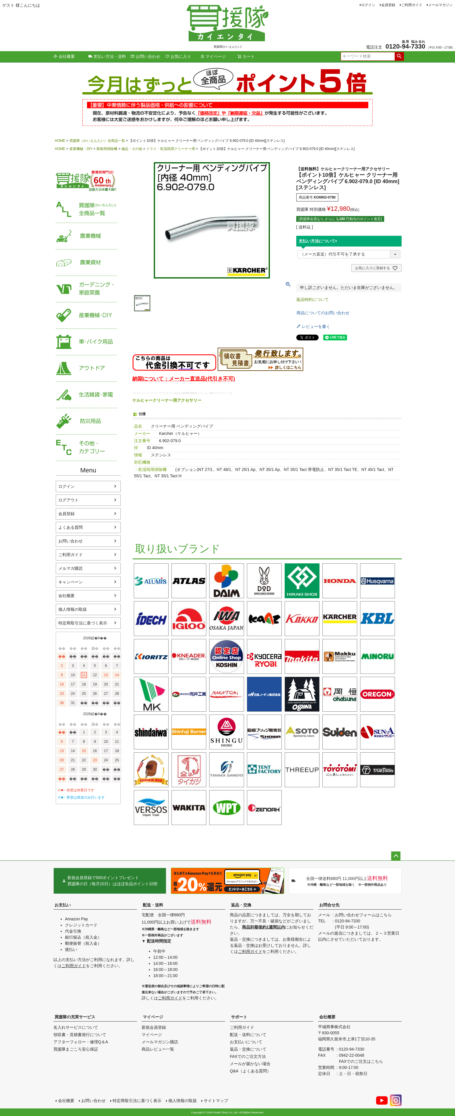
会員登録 (388, 5)
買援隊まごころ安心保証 (75, 1049)
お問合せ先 (329, 905)
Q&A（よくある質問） (250, 1071)
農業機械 (86, 236)
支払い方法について (319, 241)
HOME (60, 141)
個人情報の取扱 (72, 609)
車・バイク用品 (86, 342)
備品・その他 (131, 149)
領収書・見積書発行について (79, 1034)
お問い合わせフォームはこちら (363, 915)
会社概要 (64, 56)
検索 (399, 56)
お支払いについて (246, 1042)
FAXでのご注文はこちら (361, 1061)
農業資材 (86, 262)
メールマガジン (440, 5)
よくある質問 (70, 527)
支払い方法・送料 (107, 56)
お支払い (63, 905)
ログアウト (68, 500)
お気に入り (178, 56)
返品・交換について (248, 1049)
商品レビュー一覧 (158, 1049)
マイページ (213, 56)
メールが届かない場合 (250, 1063)
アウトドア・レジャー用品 (86, 368)
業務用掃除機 (106, 149)
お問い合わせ (145, 56)
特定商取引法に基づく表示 (82, 623)
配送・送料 (153, 905)
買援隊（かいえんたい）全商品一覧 (97, 141)
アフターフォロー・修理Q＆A (80, 1042)
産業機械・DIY (81, 149)
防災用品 (86, 421)
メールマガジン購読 (160, 1042)
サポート (239, 1017)
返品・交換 (241, 905)
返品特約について (312, 299)
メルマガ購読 (70, 568)
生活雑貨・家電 (86, 395)
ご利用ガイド (411, 5)
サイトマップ (216, 1100)
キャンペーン (70, 582)
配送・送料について (248, 1034)
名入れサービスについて (75, 1027)
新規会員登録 (154, 1027)
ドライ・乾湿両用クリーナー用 (170, 149)
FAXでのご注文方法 (248, 1056)
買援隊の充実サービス (75, 1017)
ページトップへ (395, 856)
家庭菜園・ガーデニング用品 (86, 289)
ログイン (368, 5)
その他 (86, 448)
